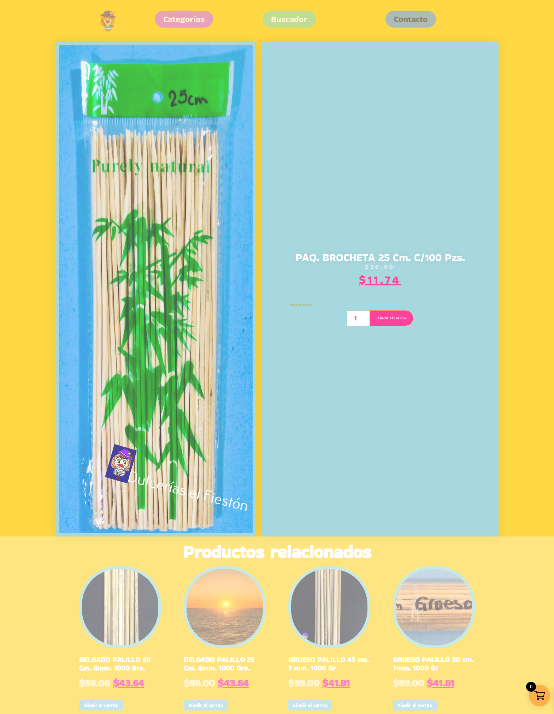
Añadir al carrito (391, 317)
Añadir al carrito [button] (101, 705)
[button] (410, 19)
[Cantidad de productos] (358, 318)
